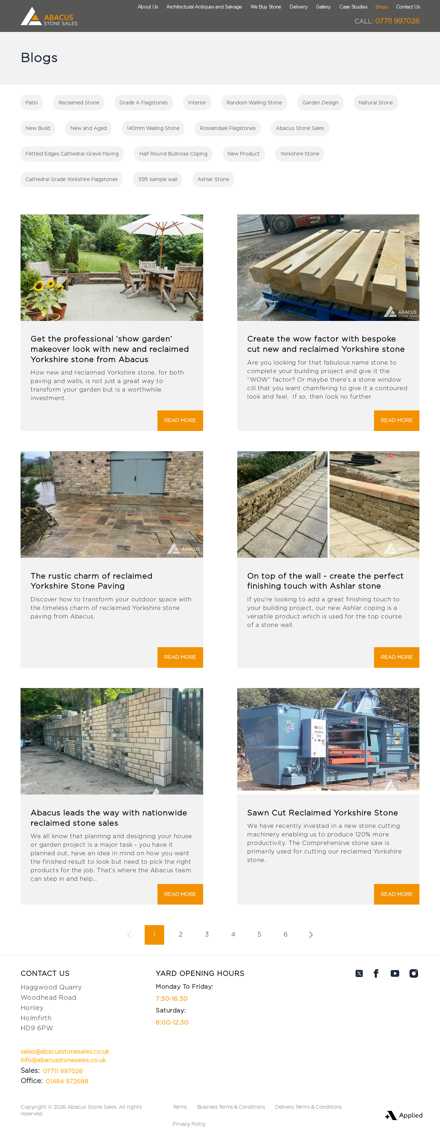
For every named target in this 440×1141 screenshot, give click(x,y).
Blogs (381, 7)
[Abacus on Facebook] (376, 1027)
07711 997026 (387, 21)
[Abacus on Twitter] (359, 1027)
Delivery (298, 7)
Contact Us (408, 7)
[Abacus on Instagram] (414, 1027)
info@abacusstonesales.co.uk (63, 1060)
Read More (180, 420)
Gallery (323, 7)
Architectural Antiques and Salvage (204, 7)
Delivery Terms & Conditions (308, 1107)
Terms (180, 1107)
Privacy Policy (189, 1124)
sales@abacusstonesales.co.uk (65, 1052)
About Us (148, 7)
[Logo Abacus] (48, 16)
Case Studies (353, 7)
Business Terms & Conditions (231, 1107)
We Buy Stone (265, 7)
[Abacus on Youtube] (395, 1027)
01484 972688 (67, 1082)
